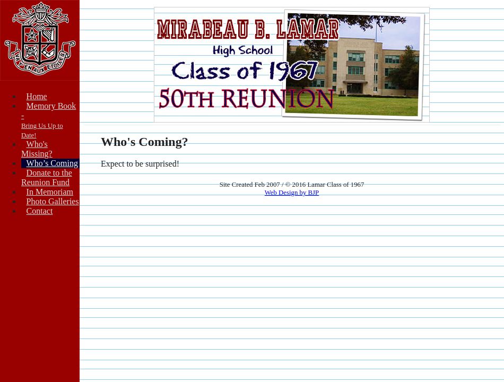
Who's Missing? (37, 149)
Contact (40, 210)
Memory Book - (48, 120)
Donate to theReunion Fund (46, 177)
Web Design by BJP (292, 192)
